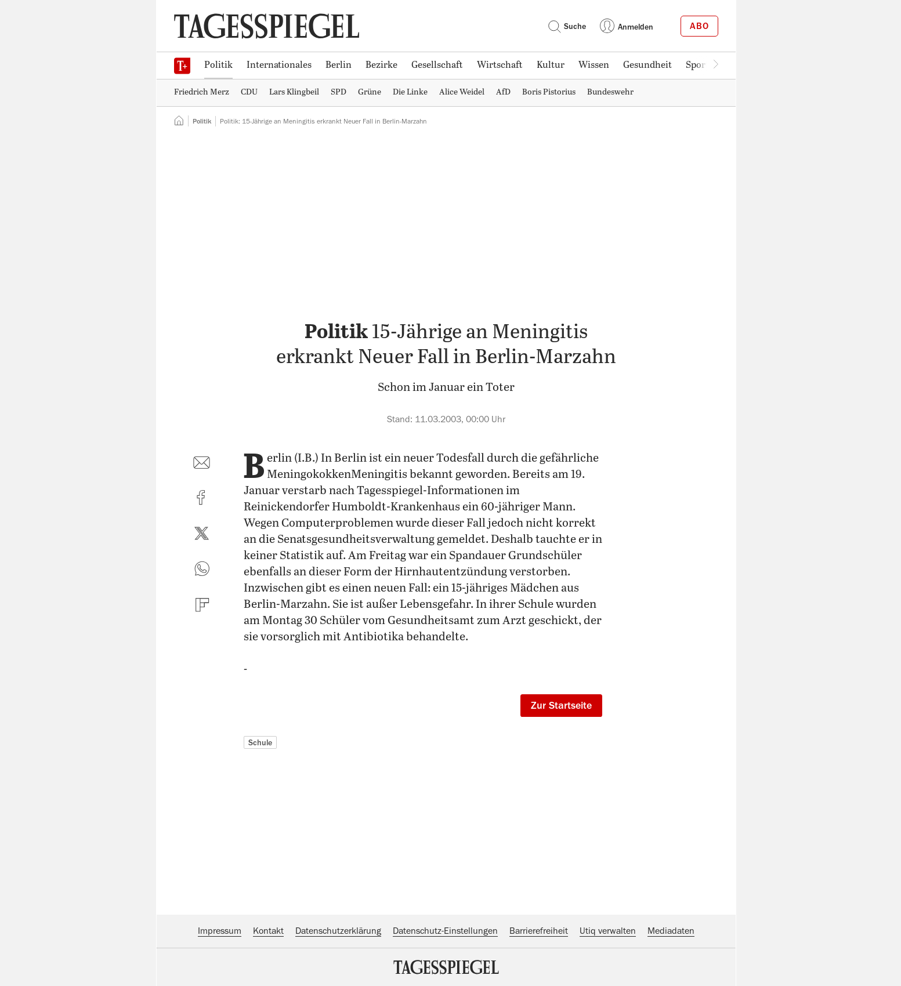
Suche (567, 26)
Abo (699, 26)
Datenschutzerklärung (338, 931)
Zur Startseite (561, 705)
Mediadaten (670, 931)
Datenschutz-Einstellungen (445, 931)
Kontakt (268, 931)
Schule (260, 742)
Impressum (219, 931)
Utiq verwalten (608, 931)
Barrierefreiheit (538, 931)
